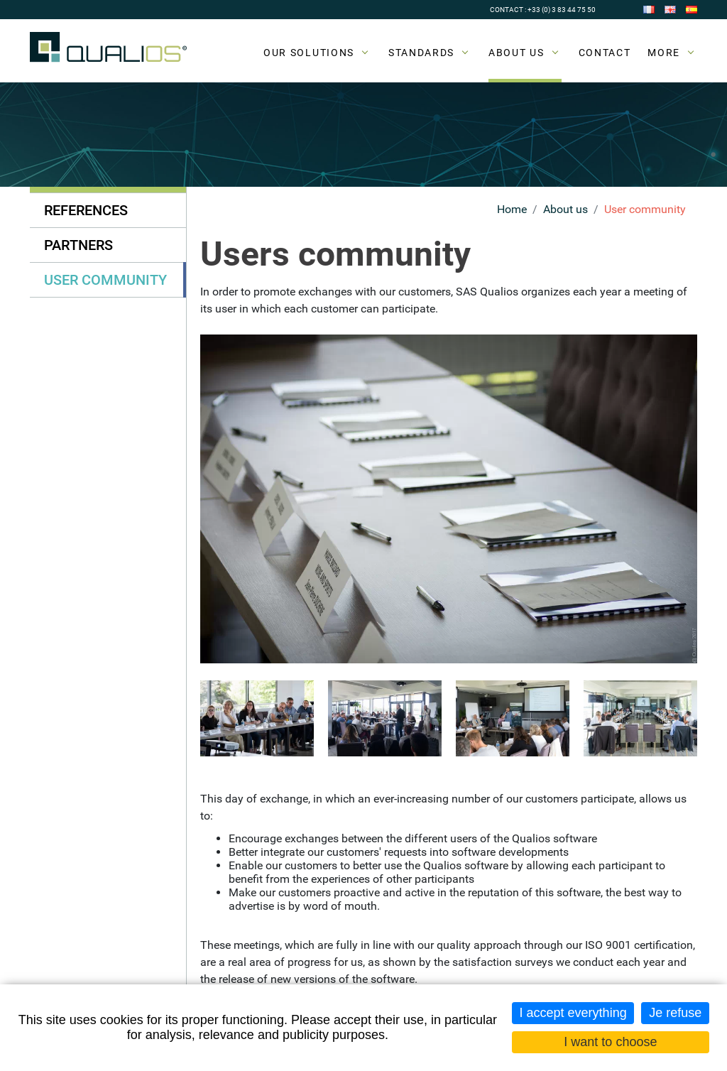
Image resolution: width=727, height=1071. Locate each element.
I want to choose (610, 1042)
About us (516, 52)
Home (512, 209)
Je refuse (675, 1013)
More (663, 52)
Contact (605, 52)
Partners (78, 245)
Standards (421, 52)
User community (645, 209)
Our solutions (308, 52)
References (86, 210)
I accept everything (573, 1013)
